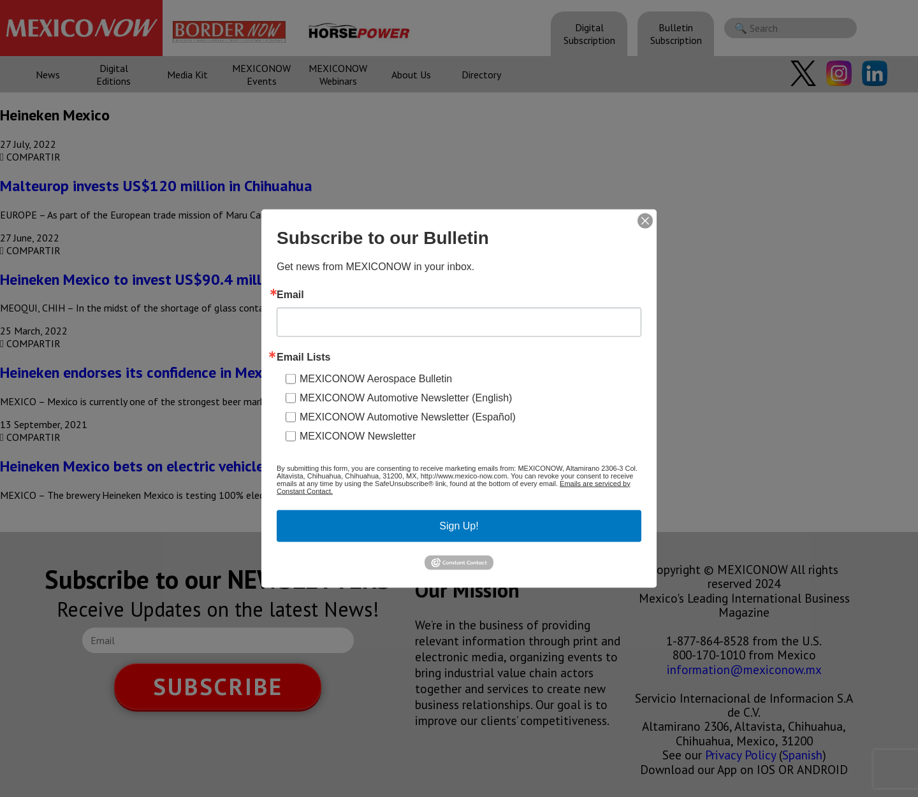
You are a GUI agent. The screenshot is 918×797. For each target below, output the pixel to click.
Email (290, 294)
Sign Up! (458, 525)
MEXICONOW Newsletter (358, 435)
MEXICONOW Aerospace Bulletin (376, 378)
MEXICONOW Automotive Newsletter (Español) (408, 416)
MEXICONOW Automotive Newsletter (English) (406, 397)
